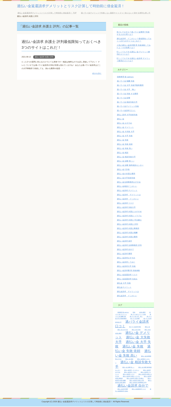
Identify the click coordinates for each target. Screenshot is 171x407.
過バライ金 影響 (123, 98)
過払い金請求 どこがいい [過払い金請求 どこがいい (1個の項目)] (131, 370)
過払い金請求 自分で (125, 250)
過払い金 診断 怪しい (125, 162)
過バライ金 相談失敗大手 (127, 103)
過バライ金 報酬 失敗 (125, 82)
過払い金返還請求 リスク (127, 275)
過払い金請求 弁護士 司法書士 (129, 221)
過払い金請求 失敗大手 (126, 208)
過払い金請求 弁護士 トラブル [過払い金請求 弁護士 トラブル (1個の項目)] (131, 377)
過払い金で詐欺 (123, 170)
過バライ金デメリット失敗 (128, 107)
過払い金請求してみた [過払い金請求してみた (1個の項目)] (130, 372)
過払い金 (120, 119)
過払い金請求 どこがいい (128, 199)
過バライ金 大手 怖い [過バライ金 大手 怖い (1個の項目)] (136, 317)
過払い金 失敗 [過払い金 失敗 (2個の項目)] (132, 347)
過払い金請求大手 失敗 (126, 267)
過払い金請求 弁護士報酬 (127, 233)
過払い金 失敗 (122, 141)
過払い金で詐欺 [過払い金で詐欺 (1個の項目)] (136, 330)
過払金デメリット (124, 288)
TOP (46, 13)
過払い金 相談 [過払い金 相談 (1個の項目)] (129, 359)
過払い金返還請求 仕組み (127, 279)
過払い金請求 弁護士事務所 (128, 229)
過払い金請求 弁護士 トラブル (129, 216)
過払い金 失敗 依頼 (125, 145)
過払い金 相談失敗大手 (126, 157)
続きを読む (96, 74)
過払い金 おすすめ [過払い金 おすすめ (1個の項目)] (122, 330)
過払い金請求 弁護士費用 (127, 237)
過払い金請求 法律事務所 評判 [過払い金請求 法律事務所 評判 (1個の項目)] (137, 383)
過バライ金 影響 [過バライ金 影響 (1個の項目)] (134, 319)
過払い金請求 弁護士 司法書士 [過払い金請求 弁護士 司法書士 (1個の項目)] (135, 379)
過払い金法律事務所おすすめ (129, 183)
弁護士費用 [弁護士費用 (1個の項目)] (142, 313)
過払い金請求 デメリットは (129, 195)
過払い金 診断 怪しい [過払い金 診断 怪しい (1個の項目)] (128, 368)
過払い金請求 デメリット (127, 191)
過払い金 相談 (122, 153)
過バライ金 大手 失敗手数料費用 (130, 86)
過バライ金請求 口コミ (126, 111)
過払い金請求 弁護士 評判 (44, 57)
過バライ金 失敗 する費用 (127, 94)
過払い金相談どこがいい (127, 187)
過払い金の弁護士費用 (126, 174)
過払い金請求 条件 (124, 242)
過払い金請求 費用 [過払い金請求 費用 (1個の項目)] (122, 389)
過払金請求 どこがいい (127, 296)
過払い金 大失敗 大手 (125, 132)
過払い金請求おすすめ (126, 258)
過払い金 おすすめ (124, 124)
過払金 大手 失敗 (124, 284)
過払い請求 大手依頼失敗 (127, 115)
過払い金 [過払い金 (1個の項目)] (147, 327)
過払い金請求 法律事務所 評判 (129, 246)
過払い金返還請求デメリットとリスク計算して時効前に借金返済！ (79, 6)
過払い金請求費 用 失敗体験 (128, 271)
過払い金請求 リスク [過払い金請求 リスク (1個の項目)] (128, 374)
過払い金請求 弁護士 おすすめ (129, 212)
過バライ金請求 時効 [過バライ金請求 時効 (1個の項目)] (135, 327)
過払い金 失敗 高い (125, 149)
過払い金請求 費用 (124, 254)
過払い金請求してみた (126, 263)
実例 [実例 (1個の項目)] (134, 313)
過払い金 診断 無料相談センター (130, 166)
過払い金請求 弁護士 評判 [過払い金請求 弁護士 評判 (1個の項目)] (136, 381)
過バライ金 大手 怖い (126, 90)
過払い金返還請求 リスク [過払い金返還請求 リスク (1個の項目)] (139, 389)
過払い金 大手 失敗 (125, 136)
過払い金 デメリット (125, 128)
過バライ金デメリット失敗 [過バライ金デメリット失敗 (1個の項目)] (138, 315)
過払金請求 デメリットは (128, 292)
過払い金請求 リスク (125, 204)
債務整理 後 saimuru (125, 77)
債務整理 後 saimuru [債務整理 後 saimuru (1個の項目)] (123, 313)
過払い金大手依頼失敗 (126, 178)
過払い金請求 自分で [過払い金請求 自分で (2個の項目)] (132, 386)
